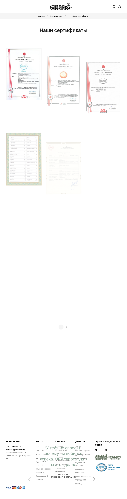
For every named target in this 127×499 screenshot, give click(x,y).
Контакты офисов (82, 450)
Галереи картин (56, 16)
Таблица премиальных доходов (61, 450)
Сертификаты (81, 458)
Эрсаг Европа (61, 464)
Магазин (41, 16)
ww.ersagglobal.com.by (15, 449)
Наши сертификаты (80, 16)
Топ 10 (77, 447)
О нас (38, 447)
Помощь (78, 484)
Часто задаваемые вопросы (41, 461)
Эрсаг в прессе (42, 454)
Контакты (40, 450)
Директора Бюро (82, 454)
